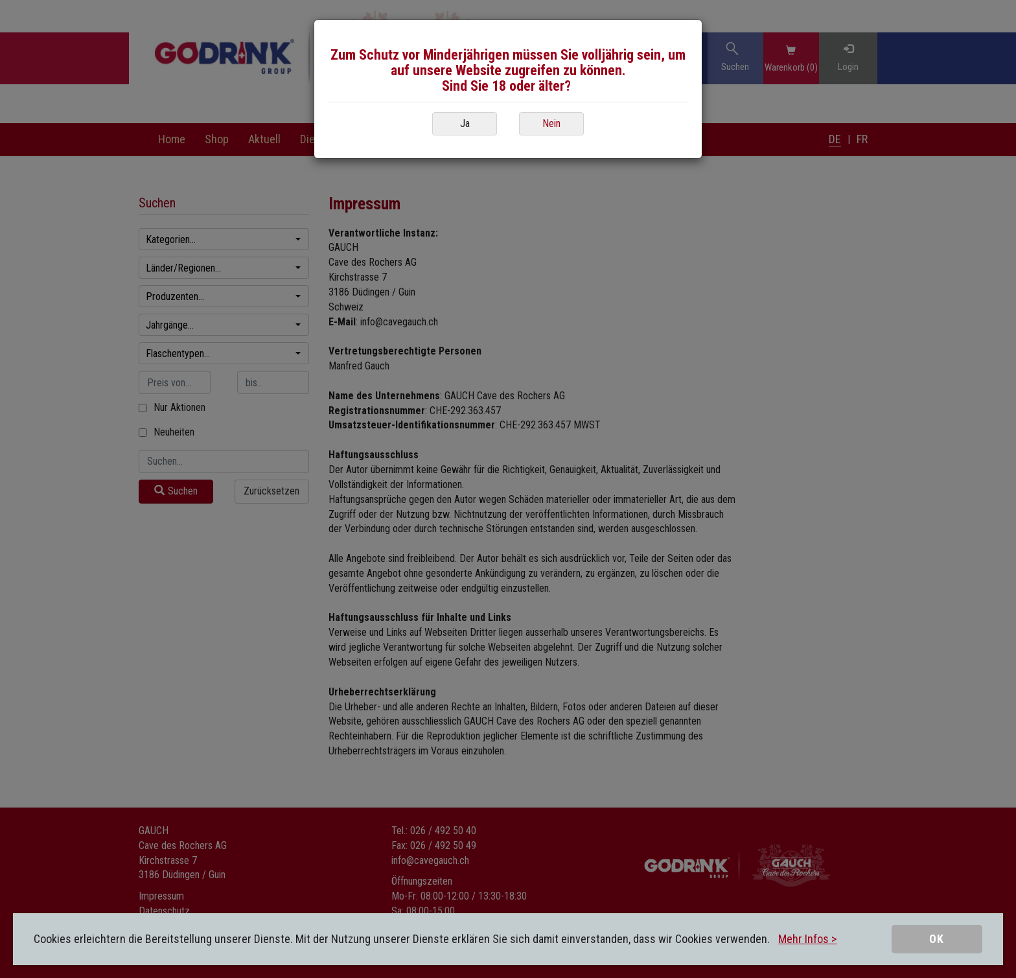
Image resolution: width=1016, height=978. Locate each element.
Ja (465, 123)
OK (936, 939)
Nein (551, 123)
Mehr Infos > (807, 939)
